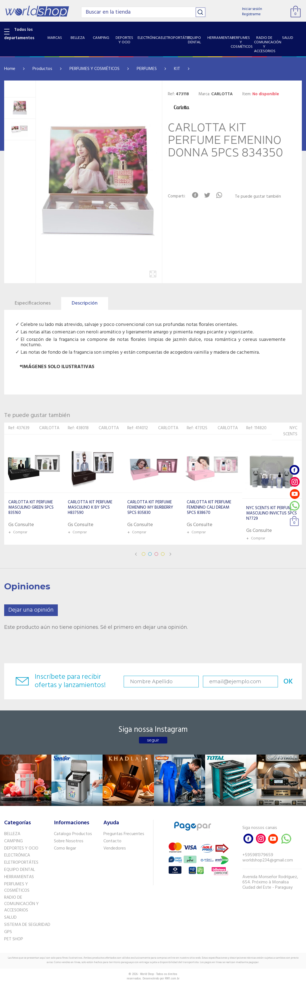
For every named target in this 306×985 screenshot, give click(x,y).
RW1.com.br (172, 978)
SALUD (10, 917)
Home (9, 68)
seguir (153, 740)
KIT (177, 68)
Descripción (85, 303)
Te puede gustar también (258, 196)
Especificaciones (33, 303)
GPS (8, 932)
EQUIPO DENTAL (19, 869)
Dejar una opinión (31, 610)
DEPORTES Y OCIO (21, 848)
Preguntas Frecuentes (123, 834)
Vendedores (114, 848)
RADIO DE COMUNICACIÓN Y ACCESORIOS (21, 904)
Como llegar (65, 848)
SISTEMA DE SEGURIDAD (27, 924)
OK (288, 681)
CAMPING (13, 841)
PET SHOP (13, 939)
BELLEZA (12, 834)
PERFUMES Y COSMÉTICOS (94, 68)
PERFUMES (147, 68)
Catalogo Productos (73, 834)
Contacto (112, 841)
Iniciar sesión (252, 9)
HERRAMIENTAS (19, 877)
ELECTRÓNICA (17, 855)
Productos (42, 68)
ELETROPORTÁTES (21, 862)
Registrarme (251, 14)
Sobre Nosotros (68, 841)
